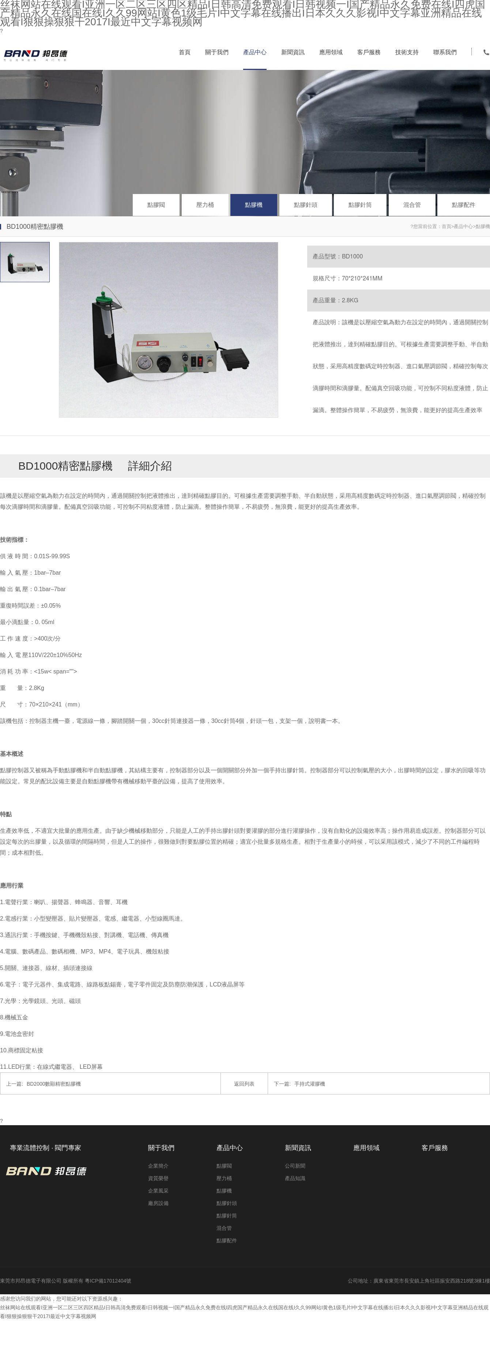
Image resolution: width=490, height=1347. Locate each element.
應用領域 (331, 52)
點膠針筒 (360, 205)
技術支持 (407, 52)
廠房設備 (158, 1203)
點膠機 (254, 205)
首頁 (185, 52)
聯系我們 (445, 52)
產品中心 (255, 52)
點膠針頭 (305, 205)
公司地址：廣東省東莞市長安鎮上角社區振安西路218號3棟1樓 (419, 1281)
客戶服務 (369, 52)
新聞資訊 (293, 52)
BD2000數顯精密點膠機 (43, 1084)
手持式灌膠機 (299, 1084)
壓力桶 (205, 205)
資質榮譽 (158, 1178)
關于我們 (217, 52)
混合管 (412, 205)
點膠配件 (463, 205)
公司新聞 (295, 1166)
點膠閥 (156, 205)
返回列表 (244, 1084)
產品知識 (295, 1178)
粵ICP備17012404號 (108, 1281)
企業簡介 (158, 1166)
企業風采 (158, 1191)
